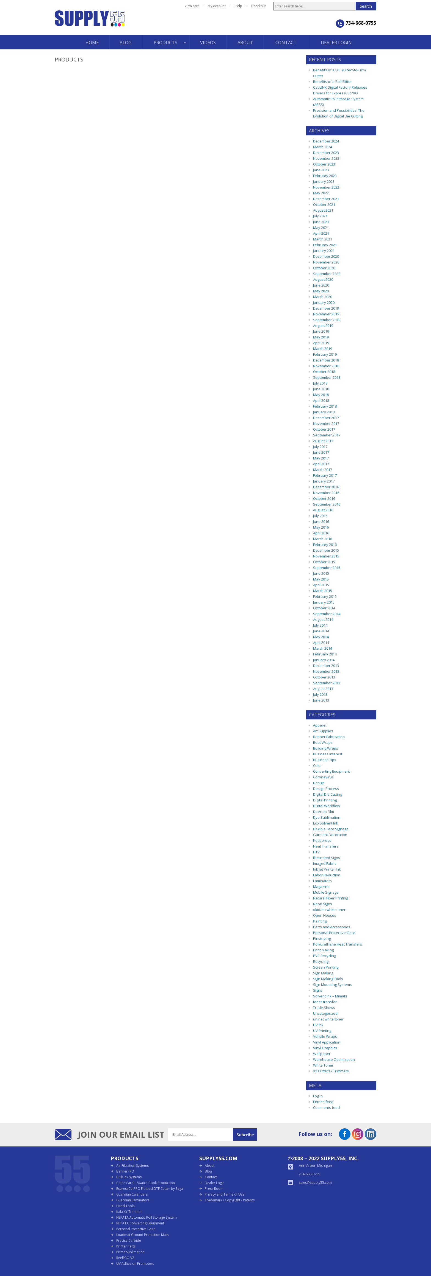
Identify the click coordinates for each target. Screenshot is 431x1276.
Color (317, 765)
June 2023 (321, 169)
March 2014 (322, 648)
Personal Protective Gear (334, 932)
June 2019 (321, 331)
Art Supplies (323, 730)
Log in (318, 1095)
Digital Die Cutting (327, 794)
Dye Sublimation (326, 817)
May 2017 (321, 458)
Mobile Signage (326, 892)
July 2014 (320, 625)
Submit (245, 1134)
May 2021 (321, 227)
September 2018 (326, 377)
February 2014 (325, 654)
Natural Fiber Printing (330, 898)
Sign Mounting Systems (332, 984)
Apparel (319, 725)
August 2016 (323, 509)
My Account (217, 6)
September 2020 (326, 273)
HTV (316, 851)
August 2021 (323, 210)
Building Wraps (325, 748)
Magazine (321, 886)
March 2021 (322, 239)
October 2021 (324, 204)
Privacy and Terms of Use (224, 1194)
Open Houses (324, 915)
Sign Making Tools (328, 978)
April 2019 (321, 342)
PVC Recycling (324, 955)
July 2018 (320, 383)
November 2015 (326, 556)
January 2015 (324, 602)
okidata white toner (329, 909)
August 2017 (323, 440)
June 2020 (321, 285)
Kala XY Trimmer (129, 1211)
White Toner (323, 1065)
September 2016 (326, 504)
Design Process (326, 788)
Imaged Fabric (324, 863)
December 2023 (326, 152)
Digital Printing (325, 800)
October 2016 (324, 498)
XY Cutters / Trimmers (331, 1071)
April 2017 (321, 463)
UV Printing (322, 1030)
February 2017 (325, 475)
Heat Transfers (325, 846)
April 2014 (321, 642)
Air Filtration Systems (132, 1165)
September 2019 (326, 319)
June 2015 (321, 573)
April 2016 (321, 533)
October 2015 (324, 561)
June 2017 (321, 452)
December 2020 (326, 256)
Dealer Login (215, 1182)
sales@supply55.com (315, 1182)
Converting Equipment (331, 771)
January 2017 (324, 481)
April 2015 (321, 584)
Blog (208, 1171)
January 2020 (324, 302)
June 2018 (321, 388)
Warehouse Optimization (334, 1059)
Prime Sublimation (130, 1252)
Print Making (323, 949)
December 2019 (326, 308)
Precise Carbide (128, 1240)
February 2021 (325, 244)
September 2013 (326, 682)
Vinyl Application (326, 1042)
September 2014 (326, 613)
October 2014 (324, 607)
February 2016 (325, 544)
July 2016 (320, 515)
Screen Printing (325, 967)
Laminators (322, 880)
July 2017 (320, 446)
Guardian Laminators (132, 1200)
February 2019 (325, 354)
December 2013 (326, 665)
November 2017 (326, 423)
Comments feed (326, 1107)
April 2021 (321, 233)
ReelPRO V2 (125, 1257)
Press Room (214, 1188)
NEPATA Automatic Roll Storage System (146, 1217)
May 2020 (321, 290)
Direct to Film (323, 811)
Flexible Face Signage (331, 828)
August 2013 (323, 688)
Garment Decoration (330, 834)
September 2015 (326, 567)
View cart (192, 6)
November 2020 (326, 262)
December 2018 (326, 360)
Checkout (258, 6)
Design (319, 782)
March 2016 (322, 538)
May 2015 (321, 579)
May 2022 (321, 192)
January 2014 (324, 659)
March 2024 (322, 146)
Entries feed (323, 1101)
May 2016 (321, 527)
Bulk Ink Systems (129, 1177)
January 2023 (324, 181)
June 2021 (321, 221)
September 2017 (326, 435)
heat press (322, 840)
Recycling (320, 961)
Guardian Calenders (132, 1194)
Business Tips (324, 759)
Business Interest (327, 753)
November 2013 (326, 671)
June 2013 (321, 700)
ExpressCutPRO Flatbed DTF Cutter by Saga (149, 1188)
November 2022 (326, 187)
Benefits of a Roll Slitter (332, 81)
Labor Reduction (326, 875)
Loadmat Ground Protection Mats (142, 1234)
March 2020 (322, 296)
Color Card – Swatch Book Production (145, 1182)
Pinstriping (322, 938)
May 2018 (321, 394)
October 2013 (324, 677)
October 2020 (324, 267)
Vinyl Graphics (325, 1047)
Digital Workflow (326, 805)
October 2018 (324, 371)
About (209, 1165)
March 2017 (322, 469)
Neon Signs (322, 903)
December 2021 (326, 198)
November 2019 (326, 314)
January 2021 (324, 250)
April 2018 (321, 400)
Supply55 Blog (110, 22)
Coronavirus (323, 777)
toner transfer (325, 1001)
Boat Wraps (323, 742)
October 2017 (324, 429)
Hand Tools (125, 1206)
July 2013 (320, 694)
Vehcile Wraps (325, 1036)
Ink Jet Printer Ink (327, 869)
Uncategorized (325, 1013)
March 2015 (322, 590)
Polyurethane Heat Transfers (337, 944)
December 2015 (326, 550)
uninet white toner (328, 1019)
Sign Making (323, 973)
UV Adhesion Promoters (135, 1263)
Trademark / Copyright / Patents (230, 1200)
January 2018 (324, 412)
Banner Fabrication (329, 736)
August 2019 (323, 325)
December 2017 (326, 417)
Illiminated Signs (326, 857)
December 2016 (326, 486)
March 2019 (322, 348)
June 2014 (321, 631)
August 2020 (323, 279)
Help (238, 6)
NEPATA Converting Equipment (140, 1223)
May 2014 (321, 636)
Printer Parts (126, 1246)
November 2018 (326, 365)
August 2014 (323, 619)
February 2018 (325, 406)
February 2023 (325, 175)
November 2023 (326, 158)
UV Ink (318, 1024)
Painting (320, 921)
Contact (211, 1177)
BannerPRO (125, 1171)
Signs (317, 990)
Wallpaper (321, 1053)
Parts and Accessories (331, 926)
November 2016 (326, 492)
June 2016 (321, 521)
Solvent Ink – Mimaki (330, 996)
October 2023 (324, 164)
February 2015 (325, 596)
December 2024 (326, 141)
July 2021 (320, 216)
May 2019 (321, 337)
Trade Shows (324, 1007)
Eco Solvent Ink (325, 823)
